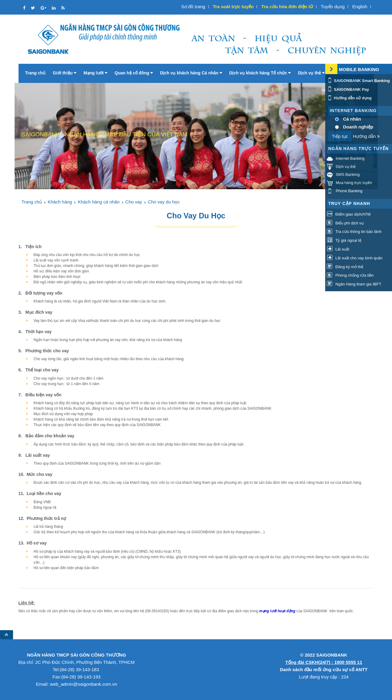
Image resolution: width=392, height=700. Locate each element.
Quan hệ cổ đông (133, 72)
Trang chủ (35, 72)
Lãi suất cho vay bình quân (355, 258)
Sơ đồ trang (193, 6)
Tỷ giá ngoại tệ (344, 240)
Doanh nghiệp (358, 126)
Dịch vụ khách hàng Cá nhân (191, 72)
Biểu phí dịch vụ (345, 223)
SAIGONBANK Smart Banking (358, 80)
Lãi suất (338, 249)
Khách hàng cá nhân (99, 201)
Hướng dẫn (366, 136)
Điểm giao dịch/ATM (349, 214)
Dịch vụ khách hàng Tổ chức (260, 72)
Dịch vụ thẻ (311, 72)
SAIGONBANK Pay (348, 89)
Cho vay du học (164, 201)
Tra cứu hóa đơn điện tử (287, 6)
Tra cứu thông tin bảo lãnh (354, 232)
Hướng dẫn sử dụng (349, 98)
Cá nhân (352, 118)
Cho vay (133, 201)
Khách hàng (60, 201)
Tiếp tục (340, 136)
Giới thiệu (64, 72)
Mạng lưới (95, 72)
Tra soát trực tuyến (233, 6)
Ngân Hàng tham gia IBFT (354, 284)
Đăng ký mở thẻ (345, 267)
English (359, 6)
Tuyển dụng (333, 6)
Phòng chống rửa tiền (350, 275)
